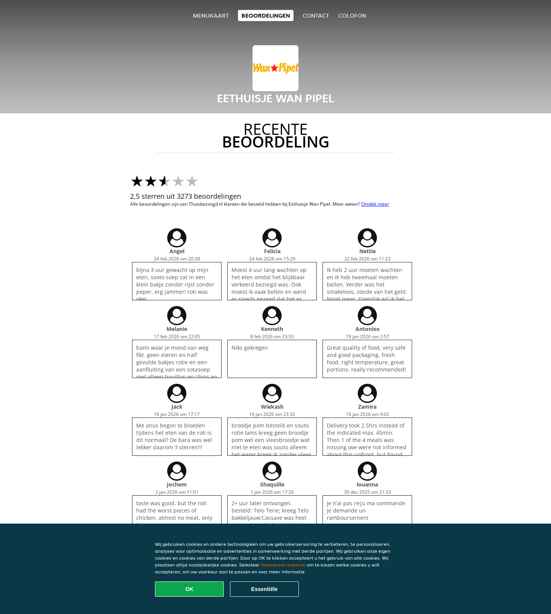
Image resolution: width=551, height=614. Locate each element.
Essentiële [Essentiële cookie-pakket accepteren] (264, 589)
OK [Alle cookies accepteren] (190, 589)
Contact (316, 15)
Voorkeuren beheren (283, 565)
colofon (352, 15)
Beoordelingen (265, 15)
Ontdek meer (375, 204)
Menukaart (211, 15)
